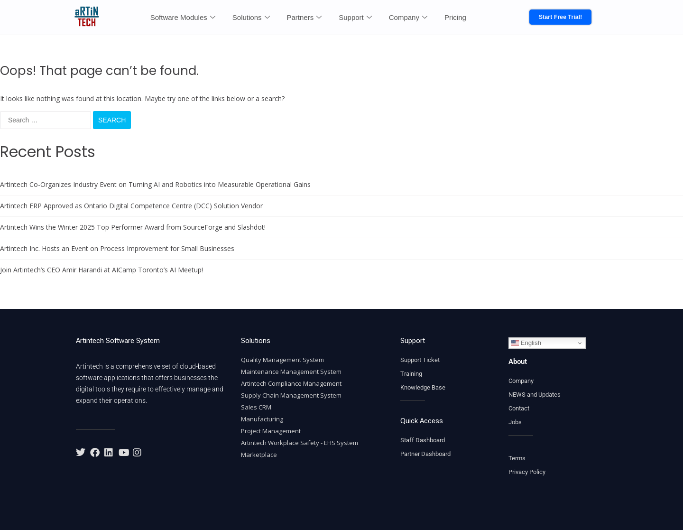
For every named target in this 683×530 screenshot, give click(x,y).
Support (355, 17)
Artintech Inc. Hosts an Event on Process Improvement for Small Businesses (117, 248)
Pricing (455, 17)
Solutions (251, 17)
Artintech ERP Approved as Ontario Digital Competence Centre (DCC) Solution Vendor (131, 205)
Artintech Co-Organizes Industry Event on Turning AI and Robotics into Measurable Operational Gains (155, 184)
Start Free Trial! (560, 17)
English (526, 343)
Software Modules (182, 17)
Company (408, 17)
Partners (304, 17)
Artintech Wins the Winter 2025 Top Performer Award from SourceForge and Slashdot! (133, 227)
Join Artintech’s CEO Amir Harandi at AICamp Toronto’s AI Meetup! (101, 269)
